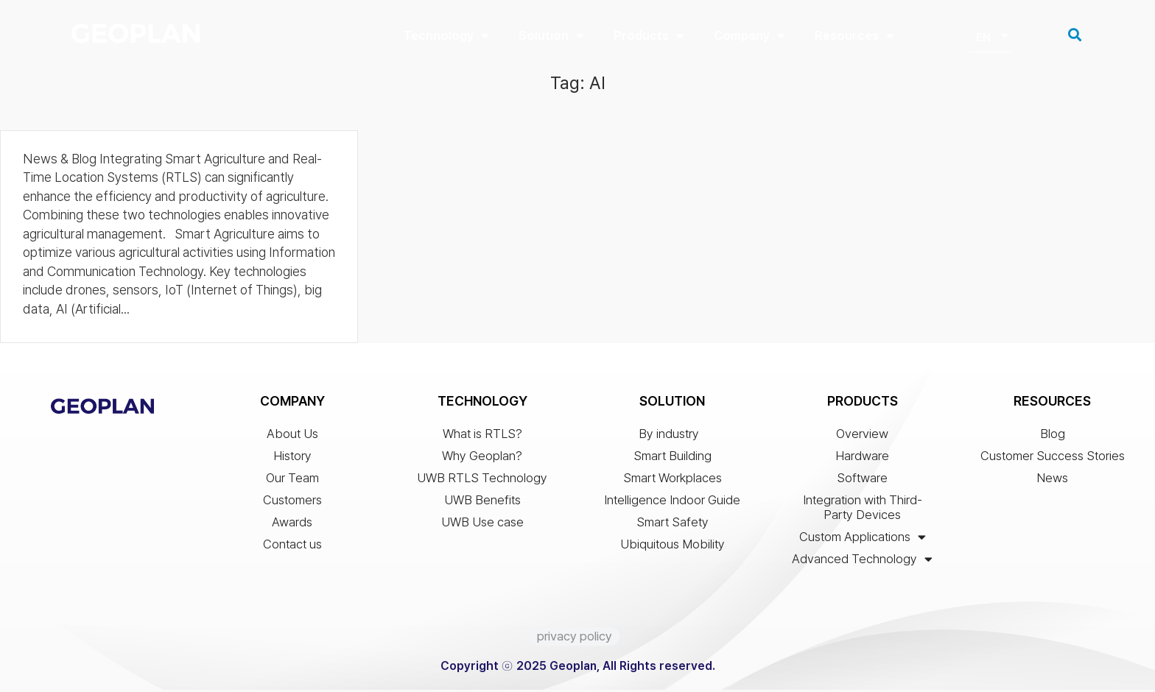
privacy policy (574, 638)
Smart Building (672, 458)
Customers (292, 502)
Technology (446, 35)
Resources (854, 35)
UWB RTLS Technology (482, 480)
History (292, 458)
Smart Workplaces (672, 480)
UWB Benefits (482, 502)
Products (649, 35)
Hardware (862, 458)
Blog (1052, 435)
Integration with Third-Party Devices (862, 509)
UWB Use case (482, 524)
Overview (862, 435)
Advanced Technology (862, 561)
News (1052, 480)
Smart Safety (672, 524)
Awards (292, 524)
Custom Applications (862, 539)
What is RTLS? (482, 435)
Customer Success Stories (1052, 458)
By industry (672, 435)
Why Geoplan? (482, 458)
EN (983, 37)
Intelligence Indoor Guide (672, 502)
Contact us (292, 546)
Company (749, 35)
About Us (292, 435)
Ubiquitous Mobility (672, 546)
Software (862, 480)
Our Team (292, 480)
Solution (551, 35)
